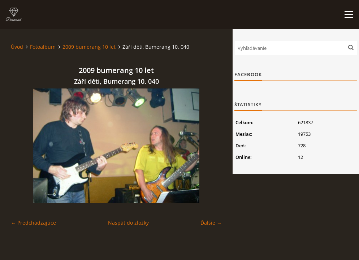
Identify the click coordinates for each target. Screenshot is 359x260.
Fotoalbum (43, 46)
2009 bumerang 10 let (89, 46)
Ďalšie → (211, 222)
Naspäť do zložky (128, 222)
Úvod (17, 46)
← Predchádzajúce (33, 222)
